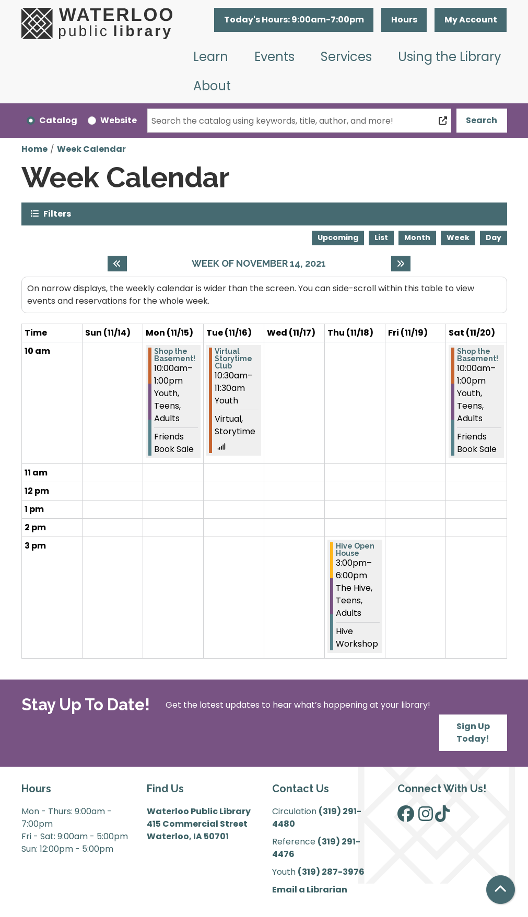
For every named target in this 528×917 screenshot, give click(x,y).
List (381, 237)
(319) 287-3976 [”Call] (331, 872)
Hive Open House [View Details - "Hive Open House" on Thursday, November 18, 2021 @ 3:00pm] (355, 549)
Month (417, 237)
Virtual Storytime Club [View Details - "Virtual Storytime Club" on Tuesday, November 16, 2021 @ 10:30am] (233, 359)
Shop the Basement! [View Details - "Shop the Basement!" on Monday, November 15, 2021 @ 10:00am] (174, 355)
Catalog (58, 120)
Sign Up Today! (473, 732)
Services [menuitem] (346, 56)
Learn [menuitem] (210, 56)
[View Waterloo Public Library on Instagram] (425, 817)
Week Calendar (91, 149)
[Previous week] (117, 263)
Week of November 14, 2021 (259, 263)
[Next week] (400, 263)
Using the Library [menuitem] (449, 56)
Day (493, 237)
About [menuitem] (212, 85)
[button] (293, 20)
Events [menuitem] (274, 56)
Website (118, 120)
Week (458, 237)
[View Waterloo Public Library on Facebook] (405, 817)
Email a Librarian (309, 890)
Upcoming (338, 237)
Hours (404, 20)
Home (34, 149)
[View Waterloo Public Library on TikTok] (442, 817)
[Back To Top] (500, 889)
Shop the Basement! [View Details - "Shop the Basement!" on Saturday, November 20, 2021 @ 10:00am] (477, 355)
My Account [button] (470, 20)
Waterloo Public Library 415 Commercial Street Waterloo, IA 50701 (199, 823)
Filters (57, 213)
